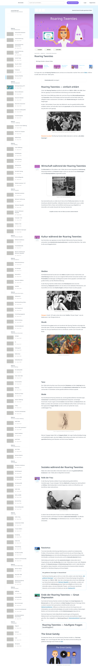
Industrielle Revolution (51, 53)
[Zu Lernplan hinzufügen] (39, 49)
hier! (62, 641)
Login (84, 2)
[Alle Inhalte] (20, 2)
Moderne (43, 53)
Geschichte (37, 53)
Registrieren (92, 2)
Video (85, 72)
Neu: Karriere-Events (73, 2)
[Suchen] (62, 2)
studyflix (9, 3)
